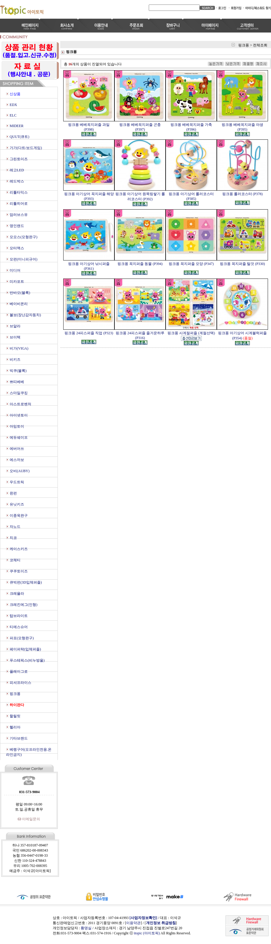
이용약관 (133, 923)
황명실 (86, 928)
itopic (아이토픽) (147, 933)
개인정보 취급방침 (161, 923)
